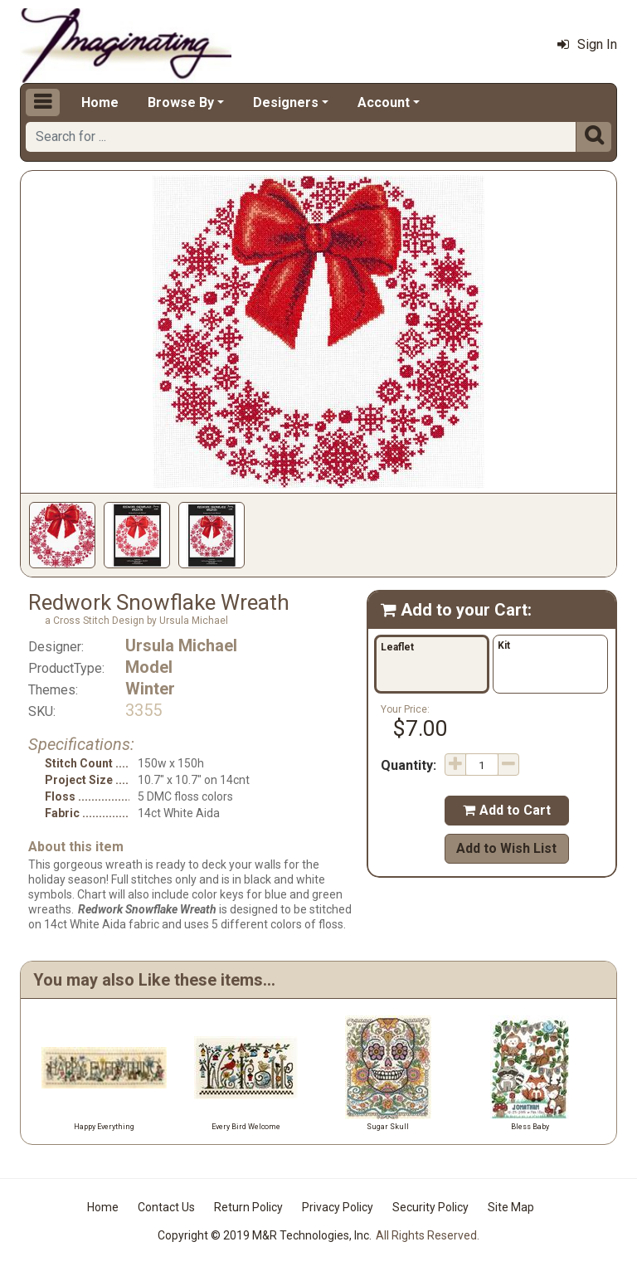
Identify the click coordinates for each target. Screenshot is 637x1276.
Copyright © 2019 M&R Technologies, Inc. (265, 1235)
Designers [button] (285, 102)
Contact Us (166, 1207)
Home (100, 102)
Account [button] (383, 102)
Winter (150, 689)
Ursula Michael (181, 645)
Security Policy (430, 1207)
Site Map (511, 1207)
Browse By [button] (181, 102)
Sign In (587, 44)
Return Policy (248, 1207)
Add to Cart (507, 810)
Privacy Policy (337, 1207)
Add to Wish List (506, 848)
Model (149, 667)
